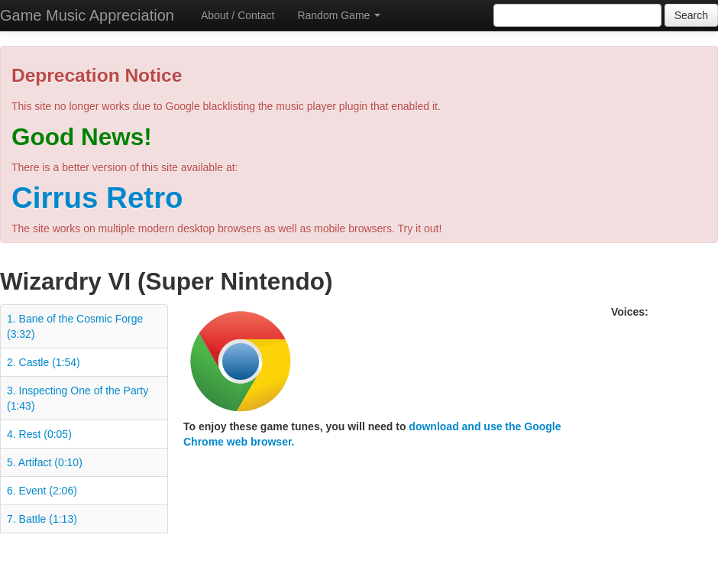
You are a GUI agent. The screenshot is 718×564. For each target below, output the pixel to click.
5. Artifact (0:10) (44, 462)
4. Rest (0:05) (39, 434)
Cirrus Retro (97, 197)
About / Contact (238, 15)
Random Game (338, 15)
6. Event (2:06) (42, 491)
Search (691, 15)
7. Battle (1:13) (42, 519)
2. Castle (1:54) (43, 362)
